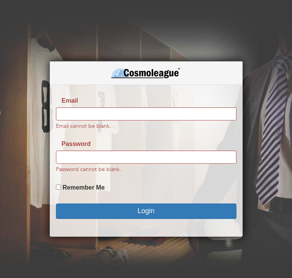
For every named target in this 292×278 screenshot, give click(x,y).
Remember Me (83, 187)
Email (70, 100)
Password (76, 144)
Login (145, 211)
